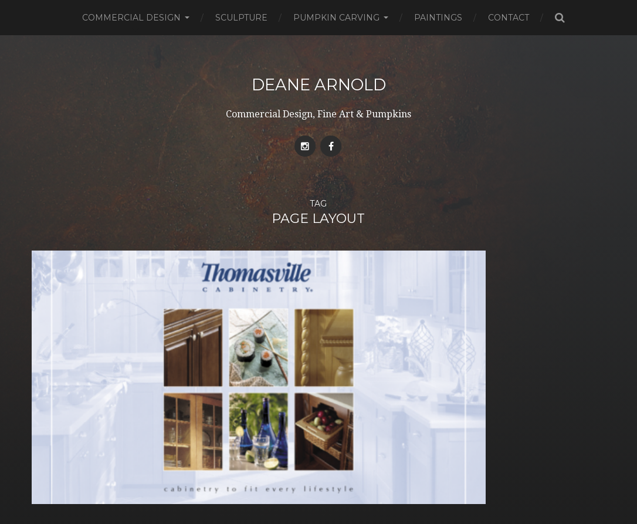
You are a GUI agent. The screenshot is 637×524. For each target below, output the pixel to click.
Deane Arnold (318, 84)
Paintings (438, 17)
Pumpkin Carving (336, 17)
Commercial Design (131, 17)
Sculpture (241, 17)
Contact (508, 17)
